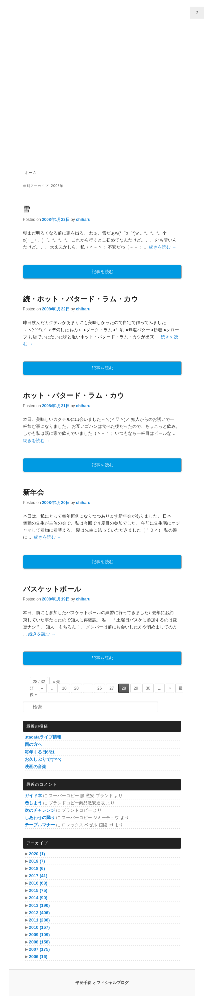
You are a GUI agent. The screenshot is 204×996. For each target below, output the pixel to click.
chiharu (83, 219)
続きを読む (162, 247)
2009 (39, 934)
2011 (39, 919)
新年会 (33, 492)
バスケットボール (52, 589)
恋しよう (33, 802)
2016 (38, 883)
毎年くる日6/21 (40, 751)
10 (64, 688)
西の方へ (33, 744)
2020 (37, 853)
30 (148, 688)
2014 (38, 897)
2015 (38, 890)
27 (111, 688)
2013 (39, 905)
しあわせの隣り (40, 817)
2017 (38, 875)
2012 (39, 912)
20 (76, 688)
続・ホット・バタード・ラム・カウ (80, 299)
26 (99, 688)
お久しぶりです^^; (43, 759)
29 (136, 688)
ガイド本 (33, 795)
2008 (39, 941)
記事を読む (102, 271)
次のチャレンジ (40, 810)
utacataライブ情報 (43, 737)
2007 (39, 949)
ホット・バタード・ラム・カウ (73, 395)
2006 (38, 956)
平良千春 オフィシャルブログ (101, 982)
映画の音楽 (35, 766)
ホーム (31, 172)
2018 (37, 868)
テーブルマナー (40, 824)
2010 (39, 927)
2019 (37, 861)
